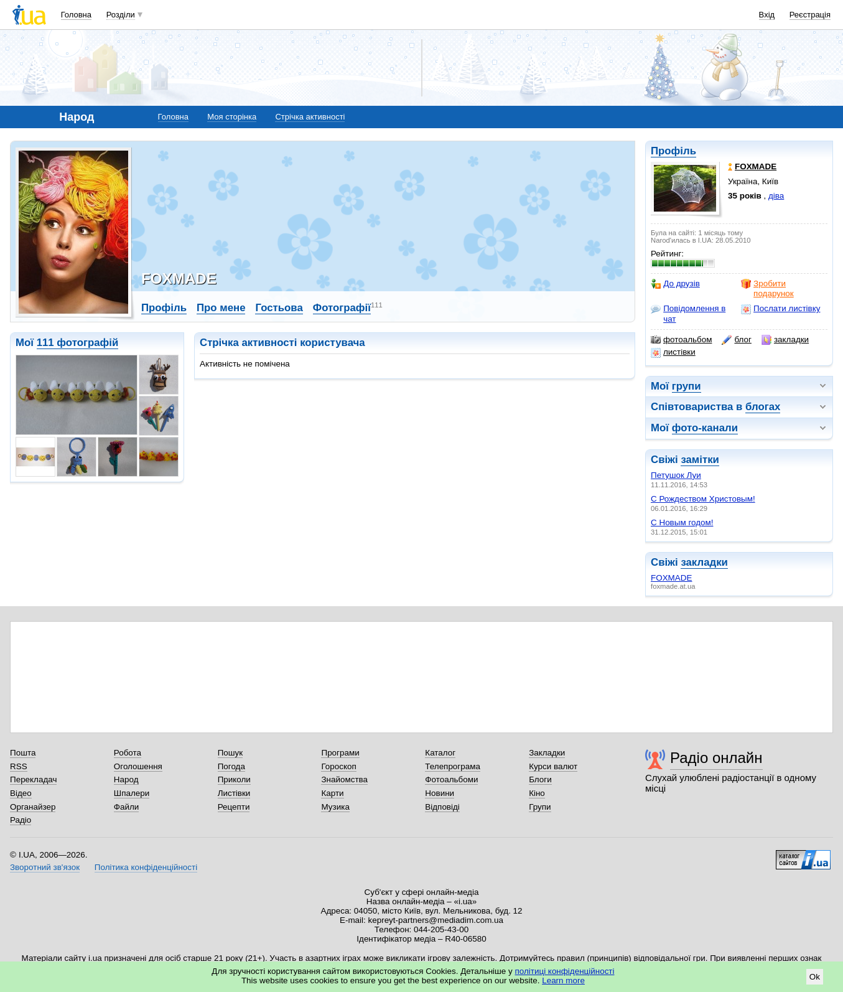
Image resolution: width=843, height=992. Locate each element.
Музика (335, 807)
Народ (126, 779)
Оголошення (138, 766)
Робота (127, 752)
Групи (540, 807)
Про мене (221, 308)
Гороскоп (338, 766)
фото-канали (705, 428)
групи (686, 386)
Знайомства (344, 779)
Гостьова (278, 308)
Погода (231, 766)
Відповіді (442, 807)
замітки (700, 460)
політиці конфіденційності (565, 971)
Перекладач (33, 779)
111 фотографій (78, 343)
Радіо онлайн (716, 757)
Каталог (440, 752)
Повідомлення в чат (688, 313)
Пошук (230, 752)
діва (776, 195)
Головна (76, 14)
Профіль (673, 151)
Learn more (563, 980)
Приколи (234, 779)
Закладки (547, 752)
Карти (332, 793)
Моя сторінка (231, 116)
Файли (126, 807)
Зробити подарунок (767, 288)
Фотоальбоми (451, 779)
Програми (340, 752)
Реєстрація (810, 14)
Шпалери (131, 793)
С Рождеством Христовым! (703, 498)
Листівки (234, 793)
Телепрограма (452, 766)
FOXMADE (671, 578)
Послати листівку (780, 309)
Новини (439, 793)
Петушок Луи (676, 475)
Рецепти (234, 807)
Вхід (767, 14)
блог (736, 340)
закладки (785, 340)
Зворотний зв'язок (45, 867)
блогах (762, 407)
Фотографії (342, 308)
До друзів (675, 284)
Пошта (22, 752)
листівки (673, 352)
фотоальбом (681, 340)
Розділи (120, 14)
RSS (18, 766)
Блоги (540, 779)
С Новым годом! (682, 522)
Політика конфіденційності (146, 867)
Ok (814, 976)
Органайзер (32, 807)
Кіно (537, 793)
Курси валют (553, 766)
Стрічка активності (310, 116)
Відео (21, 793)
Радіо (20, 820)
